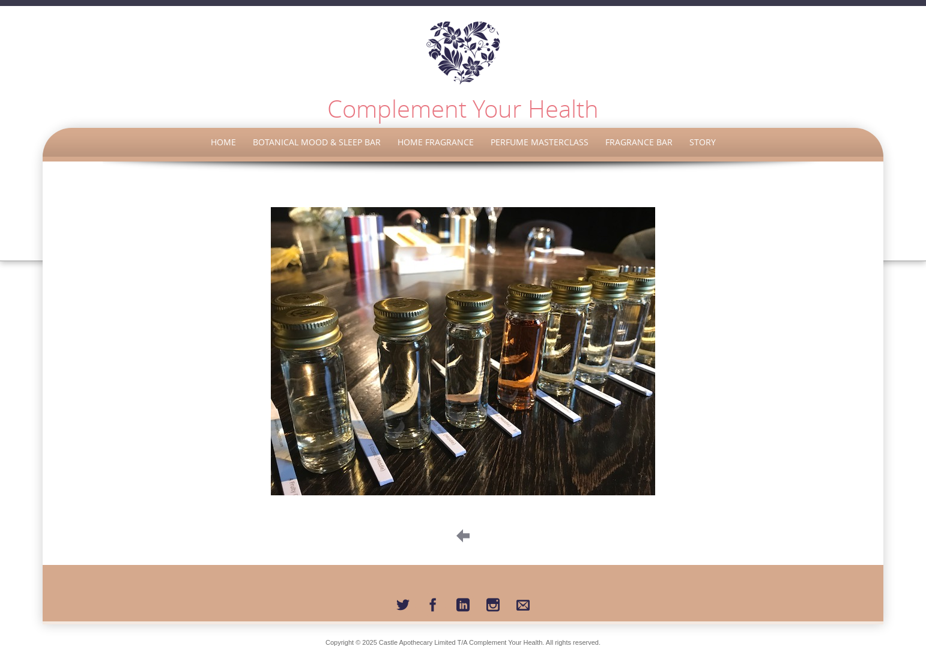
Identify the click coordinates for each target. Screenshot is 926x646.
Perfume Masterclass (540, 142)
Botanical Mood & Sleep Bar (317, 142)
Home (223, 142)
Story (702, 142)
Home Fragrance (436, 142)
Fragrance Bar (639, 142)
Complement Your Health (463, 108)
